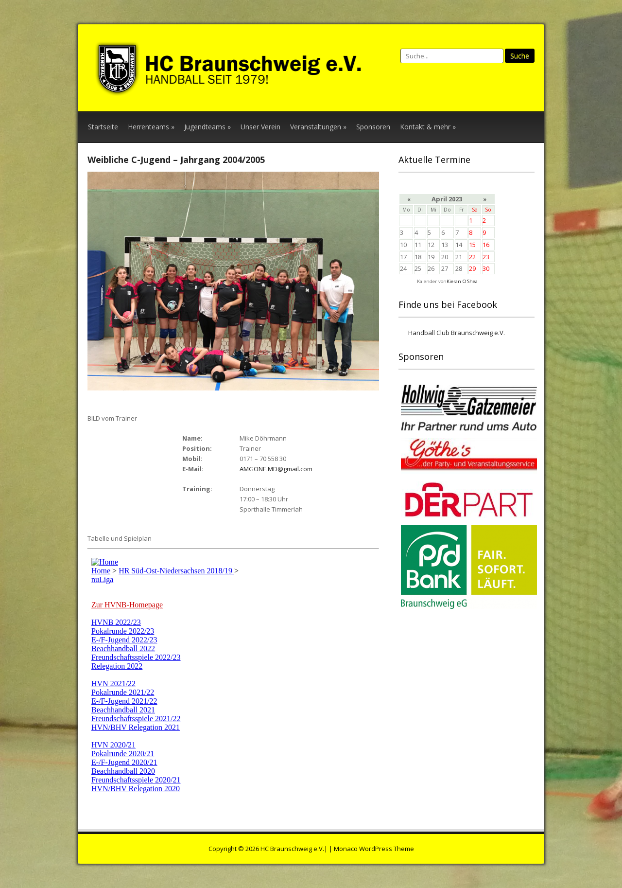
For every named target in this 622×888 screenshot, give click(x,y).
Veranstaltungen (318, 126)
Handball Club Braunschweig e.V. (456, 332)
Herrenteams (151, 126)
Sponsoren (373, 126)
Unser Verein (260, 126)
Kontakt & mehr (428, 126)
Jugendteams (207, 126)
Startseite (103, 126)
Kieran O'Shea (462, 281)
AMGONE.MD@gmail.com (276, 468)
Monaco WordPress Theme (374, 848)
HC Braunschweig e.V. (292, 848)
